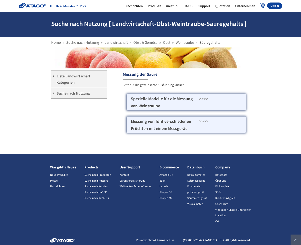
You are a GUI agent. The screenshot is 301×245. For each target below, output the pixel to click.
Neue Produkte (59, 174)
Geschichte (221, 203)
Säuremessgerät (197, 198)
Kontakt (124, 174)
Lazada (163, 186)
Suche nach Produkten (97, 174)
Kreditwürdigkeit (225, 198)
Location (220, 215)
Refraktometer (196, 174)
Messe (54, 180)
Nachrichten (57, 186)
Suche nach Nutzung (82, 42)
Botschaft (221, 174)
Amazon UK (166, 174)
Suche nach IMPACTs (96, 198)
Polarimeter (194, 186)
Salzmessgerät (196, 180)
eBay (162, 180)
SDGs (218, 192)
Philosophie (222, 186)
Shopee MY (165, 198)
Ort (217, 221)
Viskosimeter (195, 203)
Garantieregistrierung (132, 180)
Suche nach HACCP (95, 192)
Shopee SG (165, 192)
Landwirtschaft (116, 42)
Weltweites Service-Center (135, 186)
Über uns (220, 180)
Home (56, 42)
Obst (166, 42)
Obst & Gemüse (145, 42)
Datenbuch (196, 167)
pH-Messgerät (195, 192)
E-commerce (169, 167)
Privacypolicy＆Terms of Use (155, 240)
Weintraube (185, 42)
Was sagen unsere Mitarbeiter (233, 209)
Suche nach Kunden (95, 186)
